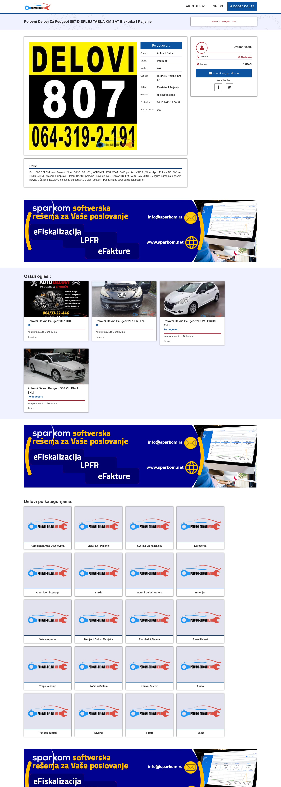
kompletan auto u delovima (42, 332)
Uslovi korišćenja (117, 721)
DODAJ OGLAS (242, 6)
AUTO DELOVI (195, 6)
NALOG (218, 6)
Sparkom (144, 738)
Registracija (152, 721)
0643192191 (245, 56)
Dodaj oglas (152, 705)
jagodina (32, 337)
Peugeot (226, 21)
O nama (149, 713)
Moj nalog (112, 713)
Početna (216, 21)
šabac (149, 341)
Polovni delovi (115, 705)
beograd (91, 341)
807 (234, 21)
